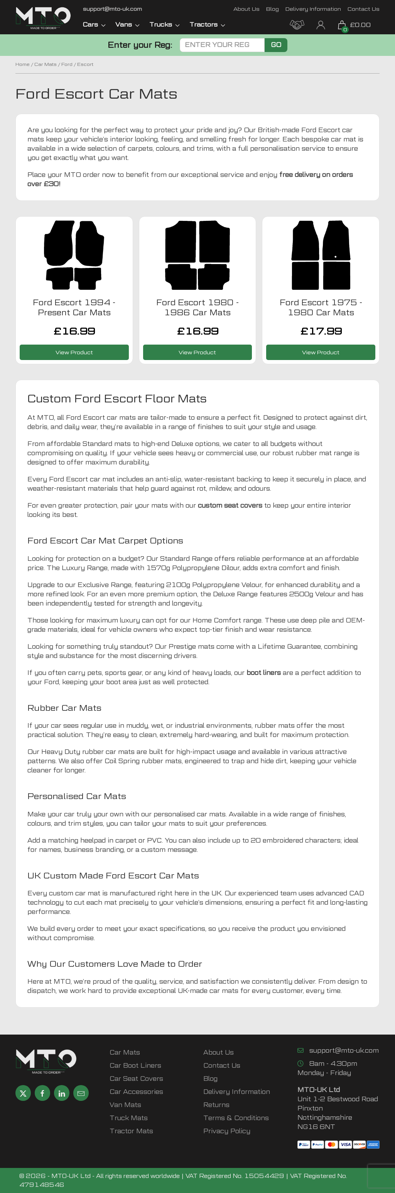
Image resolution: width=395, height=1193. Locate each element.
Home (22, 64)
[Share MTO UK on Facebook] (42, 1093)
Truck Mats (129, 1118)
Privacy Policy (226, 1131)
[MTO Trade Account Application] (297, 24)
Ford (67, 64)
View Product (74, 352)
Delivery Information (313, 8)
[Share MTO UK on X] (23, 1093)
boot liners (263, 672)
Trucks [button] (164, 24)
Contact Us (364, 8)
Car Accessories (136, 1091)
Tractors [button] (207, 24)
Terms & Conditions (236, 1118)
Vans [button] (127, 24)
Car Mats (45, 64)
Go (276, 45)
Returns (216, 1105)
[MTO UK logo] (43, 18)
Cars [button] (94, 24)
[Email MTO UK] (112, 9)
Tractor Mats (131, 1131)
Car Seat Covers (136, 1078)
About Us (246, 8)
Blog (272, 8)
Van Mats (125, 1105)
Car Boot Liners (135, 1065)
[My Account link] (321, 24)
